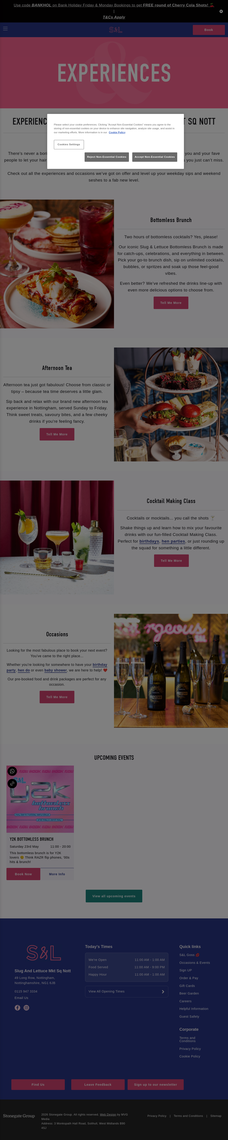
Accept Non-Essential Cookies (155, 157)
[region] (115, 141)
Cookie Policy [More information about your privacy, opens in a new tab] (117, 132)
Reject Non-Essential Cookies (106, 157)
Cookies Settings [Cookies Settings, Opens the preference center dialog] (69, 144)
